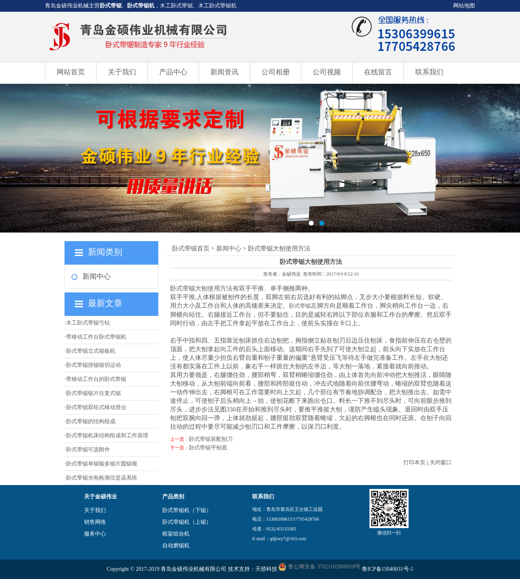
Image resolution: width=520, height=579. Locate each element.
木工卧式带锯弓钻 (88, 323)
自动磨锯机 (176, 545)
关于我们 (122, 72)
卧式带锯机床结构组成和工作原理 (107, 435)
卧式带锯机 (140, 6)
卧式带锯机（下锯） (187, 510)
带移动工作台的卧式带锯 (96, 379)
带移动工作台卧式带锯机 (96, 337)
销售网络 (95, 522)
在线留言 (378, 72)
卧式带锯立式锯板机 (90, 351)
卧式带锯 (111, 6)
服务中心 (95, 534)
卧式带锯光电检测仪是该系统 (101, 478)
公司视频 (327, 72)
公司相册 (276, 72)
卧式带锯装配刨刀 (211, 439)
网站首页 (71, 72)
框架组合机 (176, 534)
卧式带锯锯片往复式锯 (93, 393)
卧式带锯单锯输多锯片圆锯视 (101, 464)
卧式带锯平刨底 (208, 448)
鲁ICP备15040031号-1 (387, 569)
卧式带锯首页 (191, 248)
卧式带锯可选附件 (88, 450)
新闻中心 (96, 276)
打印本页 (414, 462)
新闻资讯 (224, 72)
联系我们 (429, 72)
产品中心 (173, 72)
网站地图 (464, 6)
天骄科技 (266, 569)
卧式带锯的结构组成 (90, 421)
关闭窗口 (441, 462)
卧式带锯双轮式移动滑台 (96, 407)
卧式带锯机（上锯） (187, 522)
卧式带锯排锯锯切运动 (93, 365)
